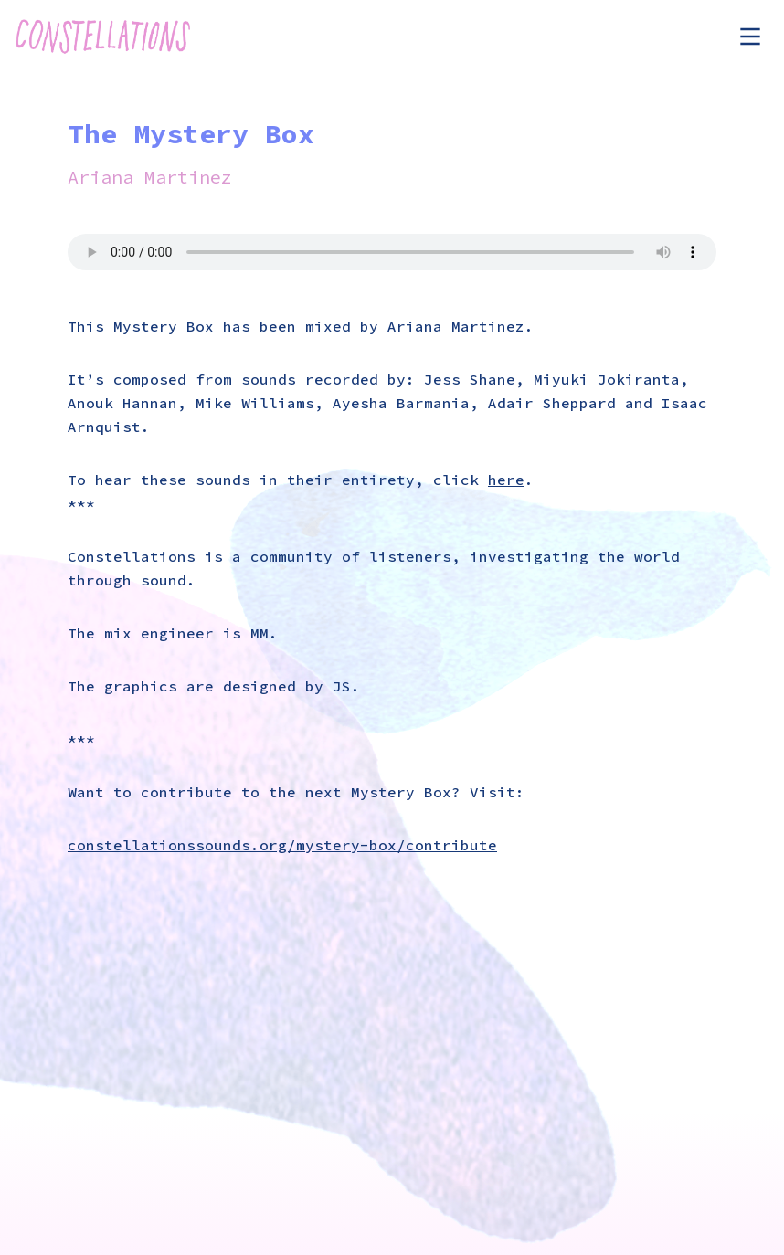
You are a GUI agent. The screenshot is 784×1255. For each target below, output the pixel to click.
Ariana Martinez (150, 176)
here (506, 479)
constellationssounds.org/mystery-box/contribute (282, 845)
